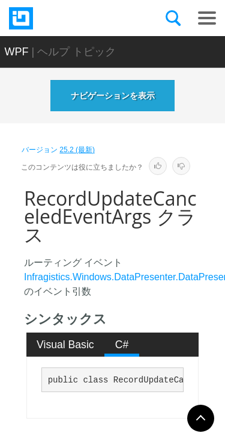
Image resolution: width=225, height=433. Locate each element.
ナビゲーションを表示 (113, 95)
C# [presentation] (122, 345)
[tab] (65, 345)
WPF (17, 52)
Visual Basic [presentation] (65, 345)
